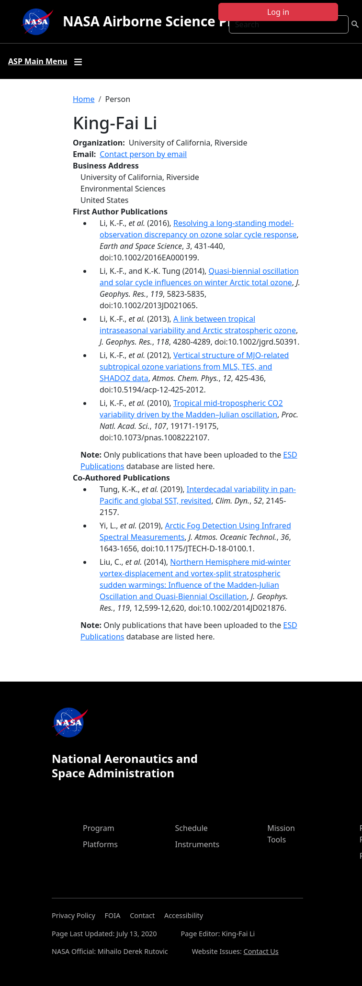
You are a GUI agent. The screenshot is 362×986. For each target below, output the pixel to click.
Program (98, 828)
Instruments (197, 844)
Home (84, 99)
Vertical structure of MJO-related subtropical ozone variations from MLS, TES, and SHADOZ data (194, 366)
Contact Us (261, 951)
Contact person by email (143, 154)
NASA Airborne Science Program (170, 21)
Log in (278, 12)
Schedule (191, 828)
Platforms (100, 844)
